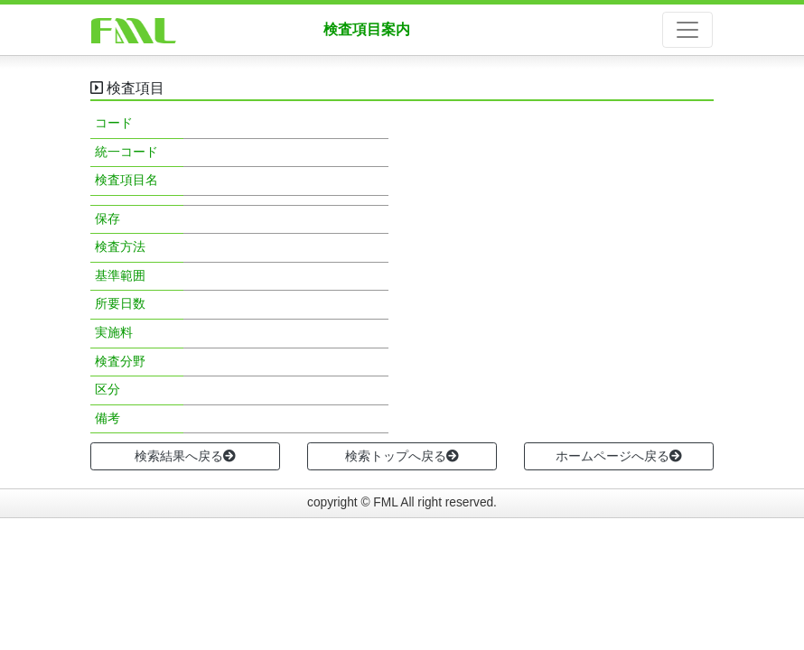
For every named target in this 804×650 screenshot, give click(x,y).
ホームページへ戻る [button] (619, 456)
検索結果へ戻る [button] (185, 456)
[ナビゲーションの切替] (687, 30)
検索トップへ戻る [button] (402, 456)
